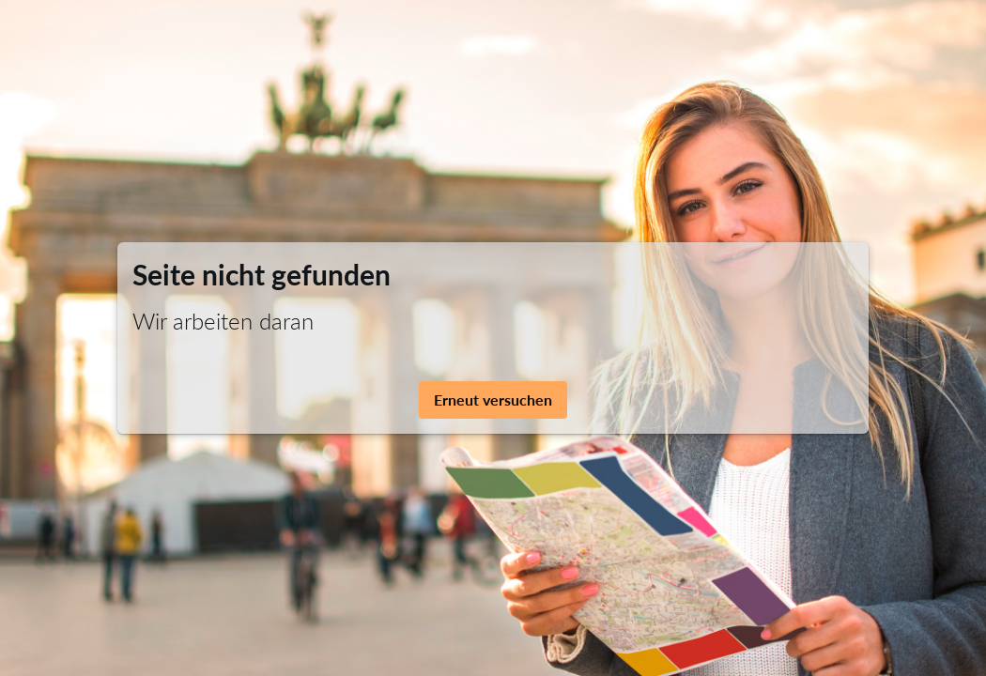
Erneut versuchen (493, 399)
